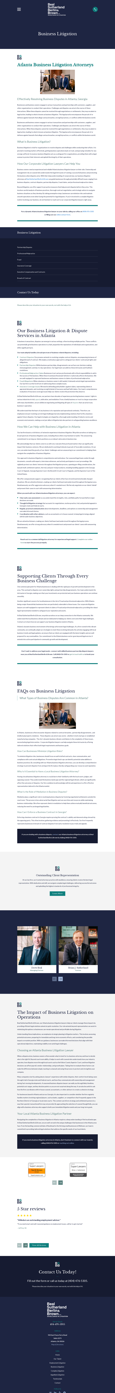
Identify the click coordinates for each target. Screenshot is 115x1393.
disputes (76, 403)
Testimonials (57, 1379)
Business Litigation (57, 1367)
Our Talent (57, 1359)
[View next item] (60, 979)
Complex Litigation (57, 1371)
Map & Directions (57, 1344)
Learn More (57, 894)
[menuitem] (57, 247)
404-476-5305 (57, 1324)
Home (57, 1355)
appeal (37, 399)
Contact (57, 1383)
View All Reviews (39, 1245)
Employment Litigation (57, 1363)
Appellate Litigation (57, 1375)
